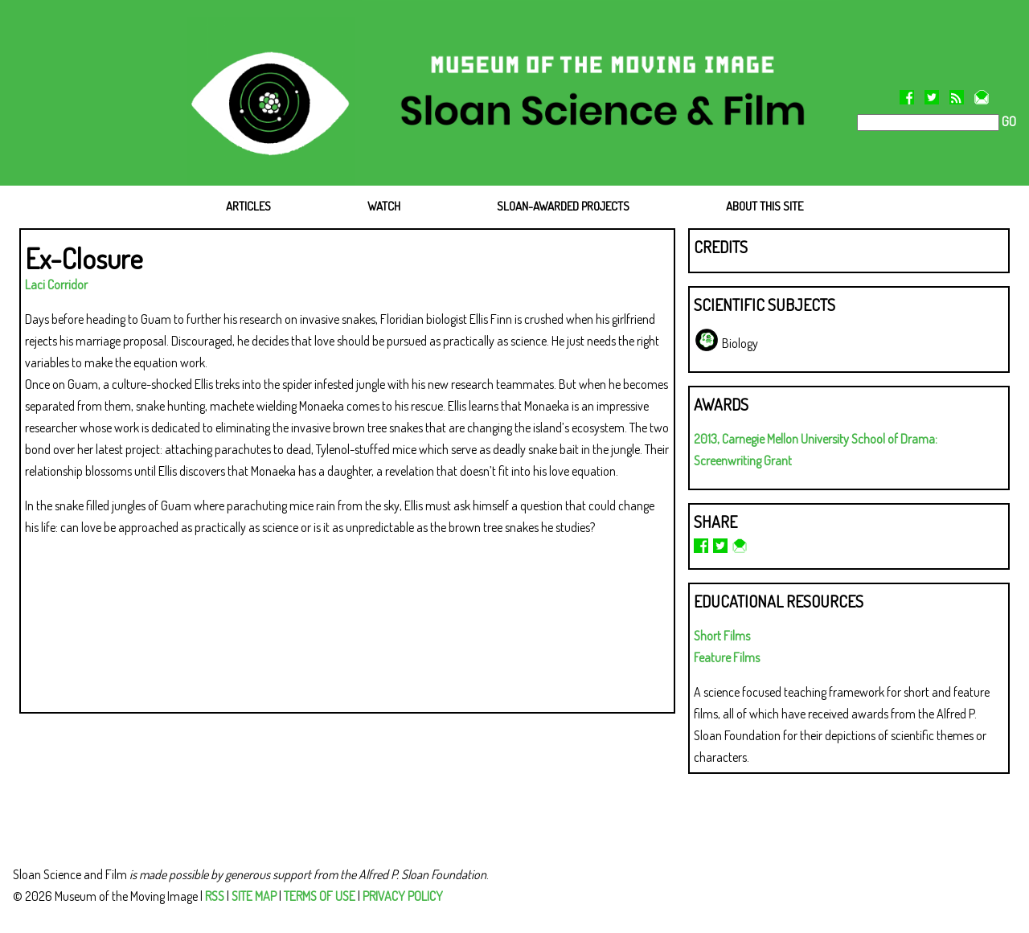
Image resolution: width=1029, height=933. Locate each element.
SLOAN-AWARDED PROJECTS (563, 206)
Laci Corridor (56, 284)
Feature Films (727, 657)
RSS (214, 896)
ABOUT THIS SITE (764, 206)
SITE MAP (254, 896)
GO (1007, 121)
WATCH (383, 206)
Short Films (722, 636)
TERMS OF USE (319, 896)
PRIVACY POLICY (403, 896)
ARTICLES (248, 206)
